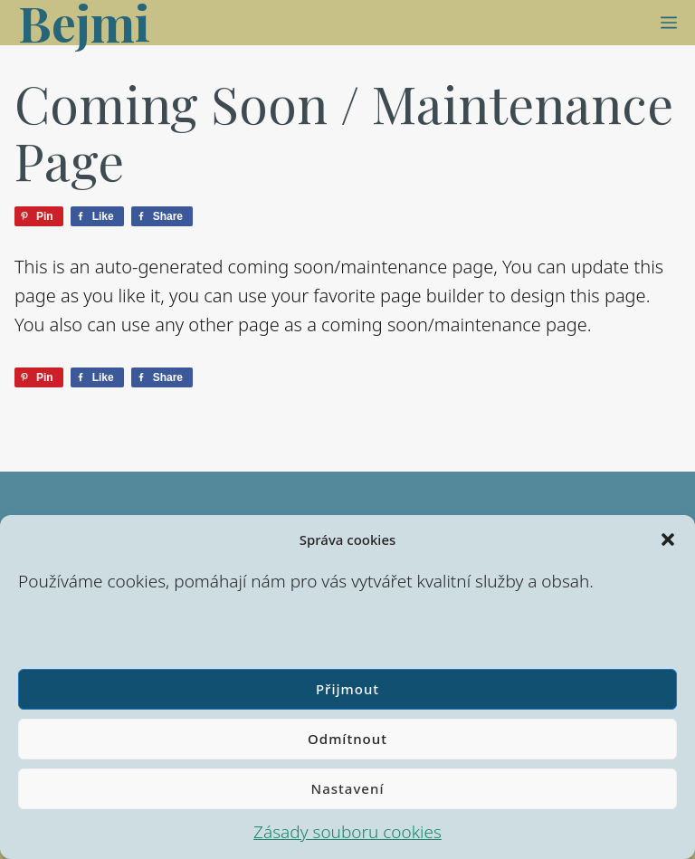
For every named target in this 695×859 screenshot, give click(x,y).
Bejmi (84, 22)
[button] (668, 539)
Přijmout (347, 689)
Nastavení (348, 788)
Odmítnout (347, 739)
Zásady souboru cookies (347, 832)
